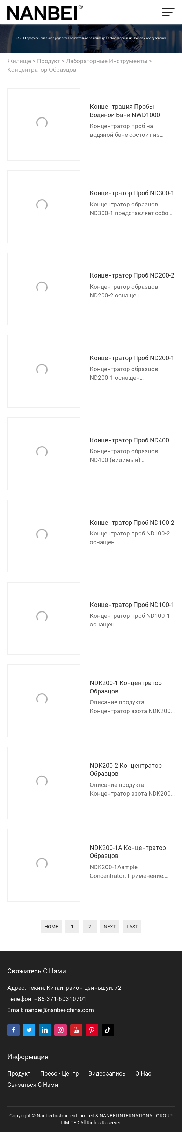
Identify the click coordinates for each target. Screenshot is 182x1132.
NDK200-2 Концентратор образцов (126, 769)
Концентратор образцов (42, 70)
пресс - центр (59, 1073)
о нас (143, 1073)
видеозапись (106, 1073)
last (132, 926)
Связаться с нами (32, 1084)
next (110, 926)
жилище (19, 61)
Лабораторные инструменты (106, 61)
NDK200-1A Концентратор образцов (128, 851)
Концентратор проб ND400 (129, 440)
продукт (48, 61)
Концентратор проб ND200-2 (132, 275)
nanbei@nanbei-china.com (59, 1010)
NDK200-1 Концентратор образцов (126, 686)
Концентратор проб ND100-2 (132, 522)
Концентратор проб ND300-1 (132, 193)
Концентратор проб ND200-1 (132, 358)
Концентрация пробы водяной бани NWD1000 (125, 110)
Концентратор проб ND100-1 (132, 604)
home (51, 926)
